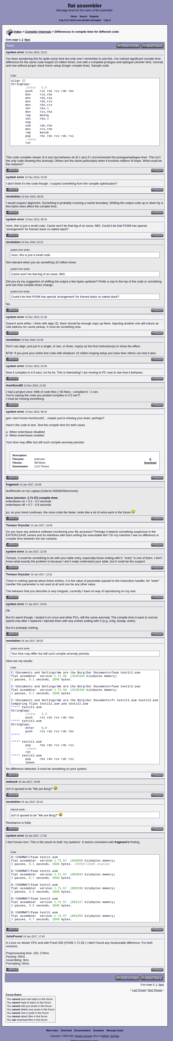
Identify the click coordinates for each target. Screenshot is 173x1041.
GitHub (105, 1036)
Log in (107, 20)
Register (94, 16)
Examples (98, 1030)
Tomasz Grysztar (83, 1036)
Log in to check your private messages (80, 20)
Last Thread (139, 990)
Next (27, 39)
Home (74, 16)
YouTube (114, 1036)
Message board (115, 1030)
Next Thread (155, 990)
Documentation (82, 1030)
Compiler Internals (38, 31)
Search (83, 16)
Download (66, 1030)
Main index (52, 1030)
